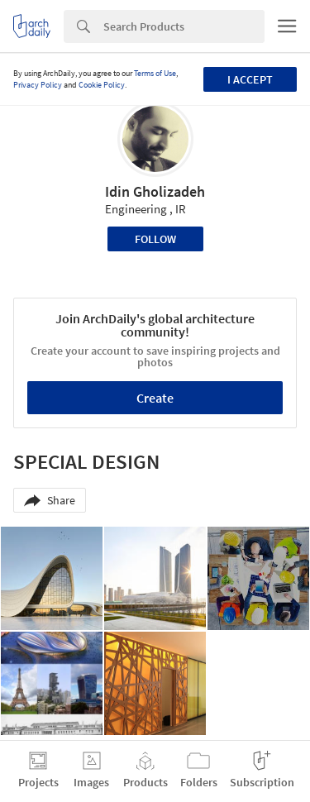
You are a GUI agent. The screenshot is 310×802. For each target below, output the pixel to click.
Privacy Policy (37, 84)
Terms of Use (155, 73)
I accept (250, 79)
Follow (155, 239)
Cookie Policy (102, 84)
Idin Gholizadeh (155, 191)
